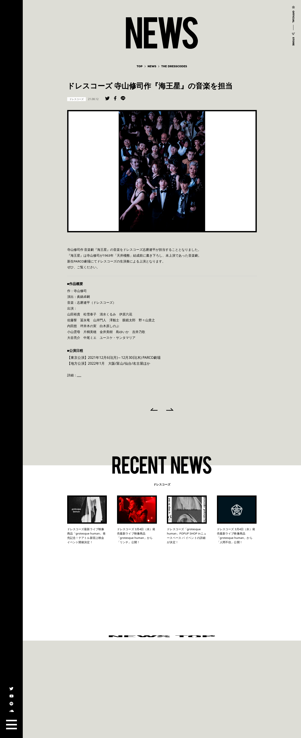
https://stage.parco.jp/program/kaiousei (107, 375)
